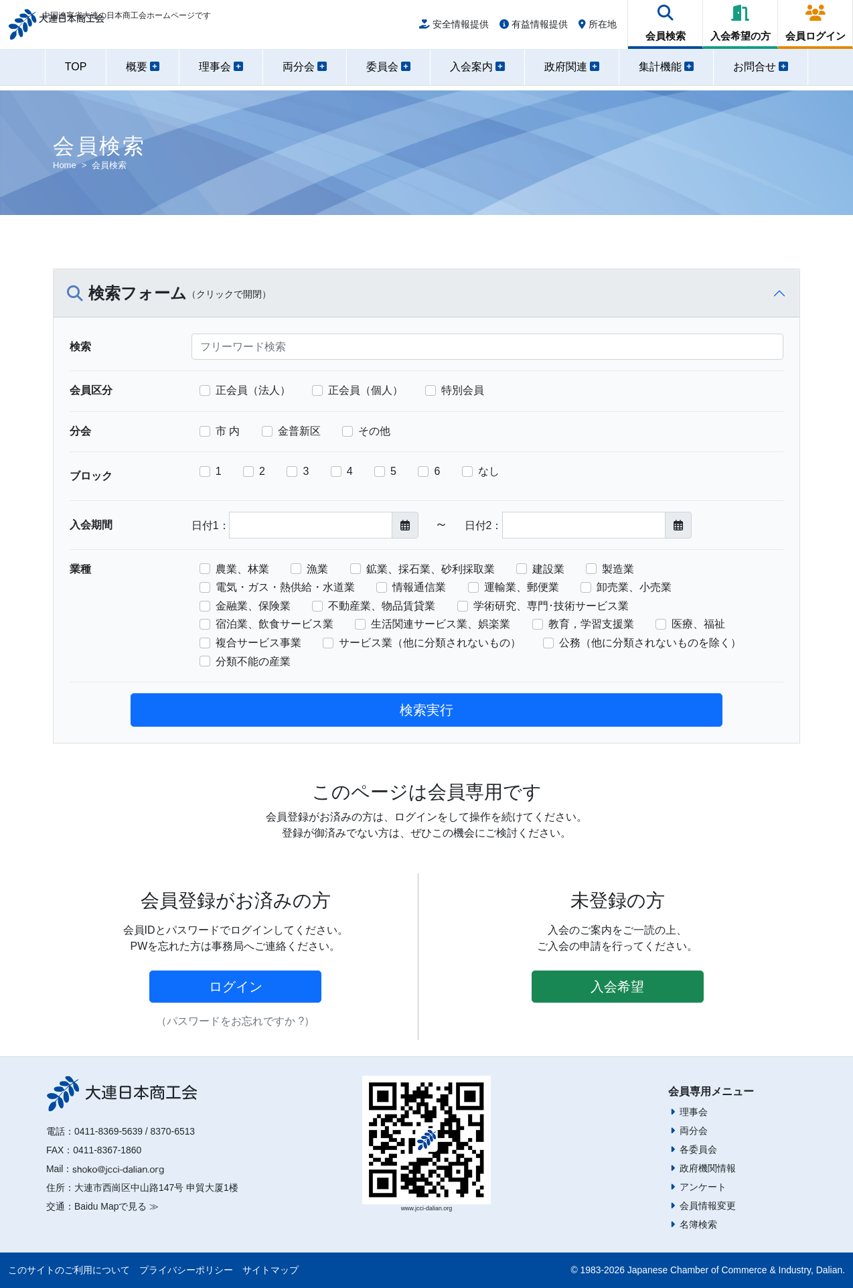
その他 (374, 431)
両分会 (694, 1130)
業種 (80, 569)
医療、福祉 (698, 624)
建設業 (548, 569)
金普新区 (299, 431)
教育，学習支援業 (591, 624)
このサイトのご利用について (69, 1270)
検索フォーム (169, 294)
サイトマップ (270, 1270)
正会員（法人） (253, 390)
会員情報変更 (708, 1205)
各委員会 (698, 1149)
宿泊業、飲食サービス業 (274, 624)
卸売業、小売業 (634, 587)
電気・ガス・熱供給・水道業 (285, 587)
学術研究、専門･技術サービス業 (551, 606)
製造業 (618, 569)
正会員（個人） (365, 390)
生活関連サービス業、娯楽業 (440, 624)
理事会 (694, 1111)
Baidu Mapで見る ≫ (116, 1206)
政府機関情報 (708, 1168)
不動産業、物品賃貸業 (381, 606)
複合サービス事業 (258, 642)
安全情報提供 (454, 28)
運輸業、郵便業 (521, 587)
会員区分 (91, 390)
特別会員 (462, 390)
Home (64, 165)
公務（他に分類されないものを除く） (650, 642)
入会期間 (91, 524)
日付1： (210, 525)
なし (488, 471)
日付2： (484, 525)
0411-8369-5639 (108, 1131)
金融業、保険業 (253, 606)
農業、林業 (242, 569)
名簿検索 (698, 1224)
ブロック (91, 476)
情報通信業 (419, 587)
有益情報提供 (533, 28)
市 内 (228, 431)
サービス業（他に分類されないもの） (430, 642)
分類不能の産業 (253, 661)
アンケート (703, 1187)
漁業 (317, 569)
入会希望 (617, 986)
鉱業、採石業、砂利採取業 (430, 569)
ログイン (235, 986)
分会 (80, 431)
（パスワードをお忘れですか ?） (235, 1021)
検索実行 (426, 710)
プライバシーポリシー (186, 1270)
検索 (80, 346)
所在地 (597, 28)
